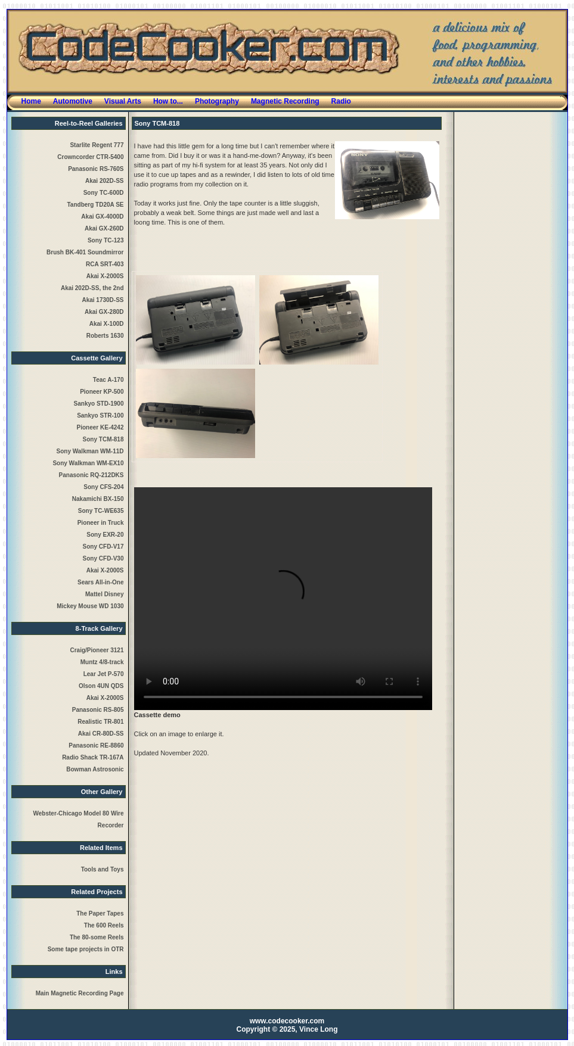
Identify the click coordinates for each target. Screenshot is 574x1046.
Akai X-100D (106, 323)
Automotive (72, 101)
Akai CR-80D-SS (101, 733)
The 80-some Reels (97, 937)
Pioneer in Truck (100, 522)
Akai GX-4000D (102, 216)
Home (31, 101)
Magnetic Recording (285, 101)
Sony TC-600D (103, 192)
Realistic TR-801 (100, 721)
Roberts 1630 (105, 335)
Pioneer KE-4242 (100, 427)
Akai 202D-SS (104, 181)
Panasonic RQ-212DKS (91, 475)
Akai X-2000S (105, 276)
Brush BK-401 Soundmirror (84, 252)
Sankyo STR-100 (100, 415)
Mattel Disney (104, 594)
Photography (217, 101)
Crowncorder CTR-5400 (90, 157)
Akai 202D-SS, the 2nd (92, 288)
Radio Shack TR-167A (92, 757)
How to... (168, 101)
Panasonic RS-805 (98, 709)
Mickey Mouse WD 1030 (90, 606)
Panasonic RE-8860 (96, 745)
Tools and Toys (102, 869)
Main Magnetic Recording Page (80, 993)
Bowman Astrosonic (94, 769)
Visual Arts (122, 101)
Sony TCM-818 (103, 439)
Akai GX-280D (104, 312)
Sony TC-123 (106, 240)
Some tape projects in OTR (86, 949)
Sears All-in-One (100, 582)
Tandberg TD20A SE (95, 204)
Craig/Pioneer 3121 (96, 650)
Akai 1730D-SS (102, 300)
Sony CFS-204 (103, 487)
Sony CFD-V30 (103, 558)
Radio (341, 101)
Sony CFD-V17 (103, 546)
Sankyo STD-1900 (99, 403)
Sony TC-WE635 (101, 511)
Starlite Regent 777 (96, 145)
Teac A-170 (108, 379)
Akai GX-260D (104, 228)
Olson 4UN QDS (101, 686)
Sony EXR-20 (104, 534)
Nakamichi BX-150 (98, 499)
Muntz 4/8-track (102, 662)
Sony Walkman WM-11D (90, 451)
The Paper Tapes (99, 913)
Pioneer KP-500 (101, 391)
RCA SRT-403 (105, 264)
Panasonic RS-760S (95, 169)
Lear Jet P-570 (103, 674)
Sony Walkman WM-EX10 (87, 463)
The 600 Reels (104, 925)
